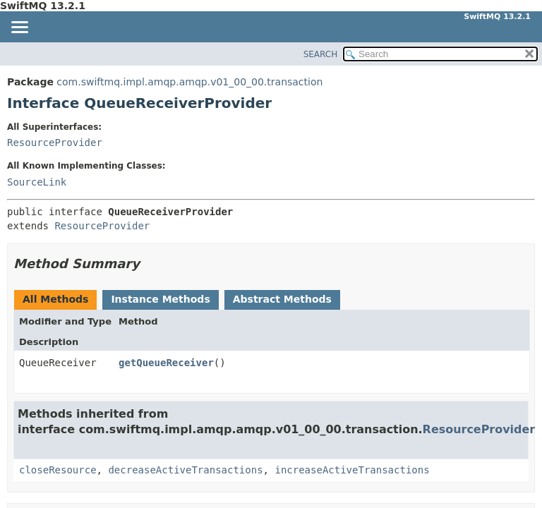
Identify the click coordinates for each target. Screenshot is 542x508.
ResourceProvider (54, 142)
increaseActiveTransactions (352, 470)
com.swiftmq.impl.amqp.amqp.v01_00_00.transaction (189, 81)
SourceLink (36, 182)
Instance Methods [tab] (160, 299)
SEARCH (320, 54)
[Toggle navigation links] (19, 28)
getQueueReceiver (166, 362)
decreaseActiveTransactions (185, 470)
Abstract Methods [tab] (282, 299)
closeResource (58, 470)
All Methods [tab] (55, 299)
